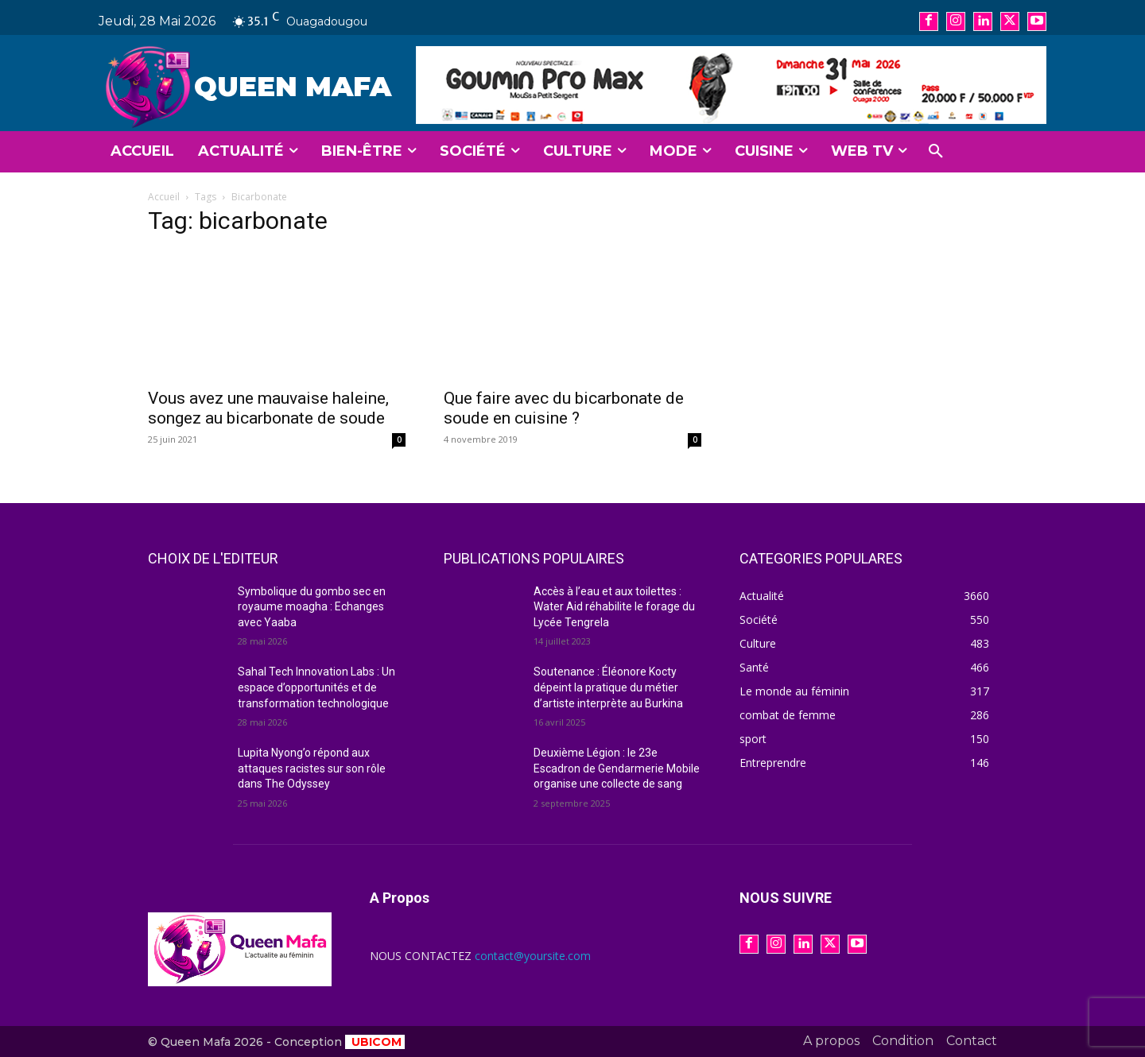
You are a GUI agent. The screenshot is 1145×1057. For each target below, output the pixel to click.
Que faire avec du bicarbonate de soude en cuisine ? (564, 408)
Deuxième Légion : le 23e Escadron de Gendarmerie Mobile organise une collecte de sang (617, 768)
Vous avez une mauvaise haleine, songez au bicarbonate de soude (268, 408)
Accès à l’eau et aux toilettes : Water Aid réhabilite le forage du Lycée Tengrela (614, 607)
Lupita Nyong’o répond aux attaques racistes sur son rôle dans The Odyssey (312, 768)
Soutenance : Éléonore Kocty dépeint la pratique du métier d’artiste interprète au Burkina (608, 687)
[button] (935, 151)
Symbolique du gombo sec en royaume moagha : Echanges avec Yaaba (312, 607)
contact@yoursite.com (533, 955)
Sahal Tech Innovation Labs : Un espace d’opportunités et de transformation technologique (316, 687)
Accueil (164, 196)
